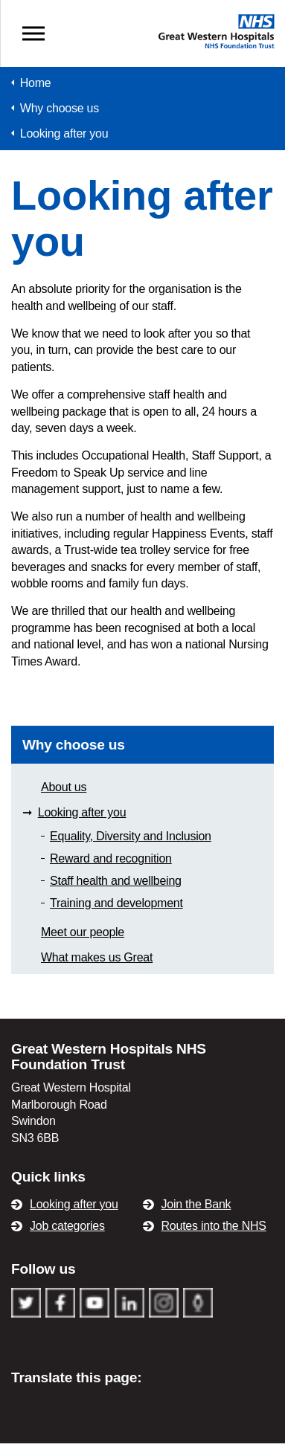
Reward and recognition (111, 858)
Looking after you (74, 1204)
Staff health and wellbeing (116, 880)
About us (63, 787)
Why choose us (73, 744)
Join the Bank (196, 1204)
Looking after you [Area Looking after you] (82, 812)
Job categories (67, 1225)
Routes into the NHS (213, 1225)
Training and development (116, 903)
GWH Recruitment (143, 20)
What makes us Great (97, 957)
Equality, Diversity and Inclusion (130, 836)
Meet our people (82, 932)
